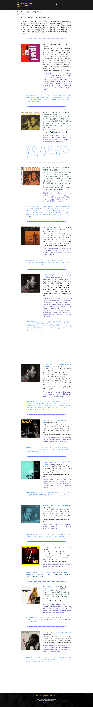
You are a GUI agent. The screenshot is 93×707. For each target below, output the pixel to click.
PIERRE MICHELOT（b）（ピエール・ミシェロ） (55, 659)
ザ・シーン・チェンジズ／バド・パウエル (55, 505)
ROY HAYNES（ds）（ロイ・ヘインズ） (49, 403)
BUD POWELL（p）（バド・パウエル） (38, 95)
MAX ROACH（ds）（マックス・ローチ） (43, 99)
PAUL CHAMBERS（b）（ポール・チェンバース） (49, 449)
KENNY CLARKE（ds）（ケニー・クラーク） (40, 661)
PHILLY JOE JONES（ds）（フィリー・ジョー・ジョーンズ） (49, 495)
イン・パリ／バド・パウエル (51, 587)
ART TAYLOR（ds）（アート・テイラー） (55, 407)
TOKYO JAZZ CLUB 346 (27, 4)
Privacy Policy (46, 702)
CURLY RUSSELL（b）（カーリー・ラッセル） (48, 153)
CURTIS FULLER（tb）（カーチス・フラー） (40, 447)
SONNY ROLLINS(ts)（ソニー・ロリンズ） (54, 149)
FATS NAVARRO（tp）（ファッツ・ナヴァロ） (40, 147)
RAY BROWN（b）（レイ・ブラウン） (48, 262)
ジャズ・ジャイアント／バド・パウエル (55, 227)
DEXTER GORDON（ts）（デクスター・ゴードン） (42, 657)
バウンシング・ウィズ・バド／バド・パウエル (57, 547)
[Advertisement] (46, 347)
